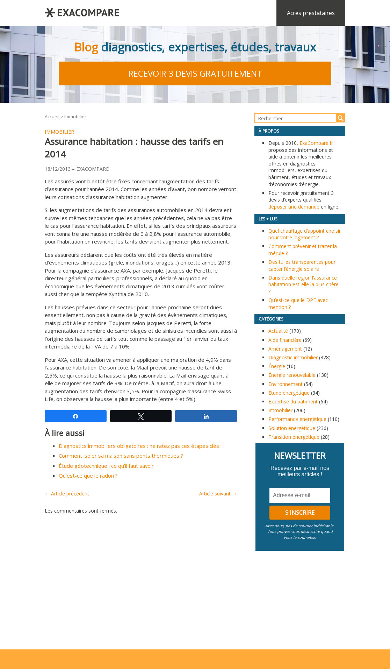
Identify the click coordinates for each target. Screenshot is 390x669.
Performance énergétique (297, 419)
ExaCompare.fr (316, 143)
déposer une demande (293, 206)
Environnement (285, 384)
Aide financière (285, 340)
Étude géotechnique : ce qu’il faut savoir (106, 465)
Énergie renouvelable (292, 375)
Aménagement (285, 348)
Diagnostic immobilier (293, 357)
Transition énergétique (293, 437)
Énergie (276, 366)
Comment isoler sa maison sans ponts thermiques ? (121, 455)
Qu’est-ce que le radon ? (88, 475)
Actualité (278, 331)
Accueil (52, 116)
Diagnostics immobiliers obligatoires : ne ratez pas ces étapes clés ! (140, 445)
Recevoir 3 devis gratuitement (195, 73)
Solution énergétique (291, 428)
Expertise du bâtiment (293, 401)
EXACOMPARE (92, 169)
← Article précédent (67, 493)
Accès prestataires (311, 13)
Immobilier (75, 116)
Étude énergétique (289, 392)
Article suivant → (218, 493)
